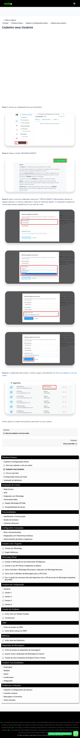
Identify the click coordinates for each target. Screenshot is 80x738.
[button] (74, 3)
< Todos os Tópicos (10, 20)
